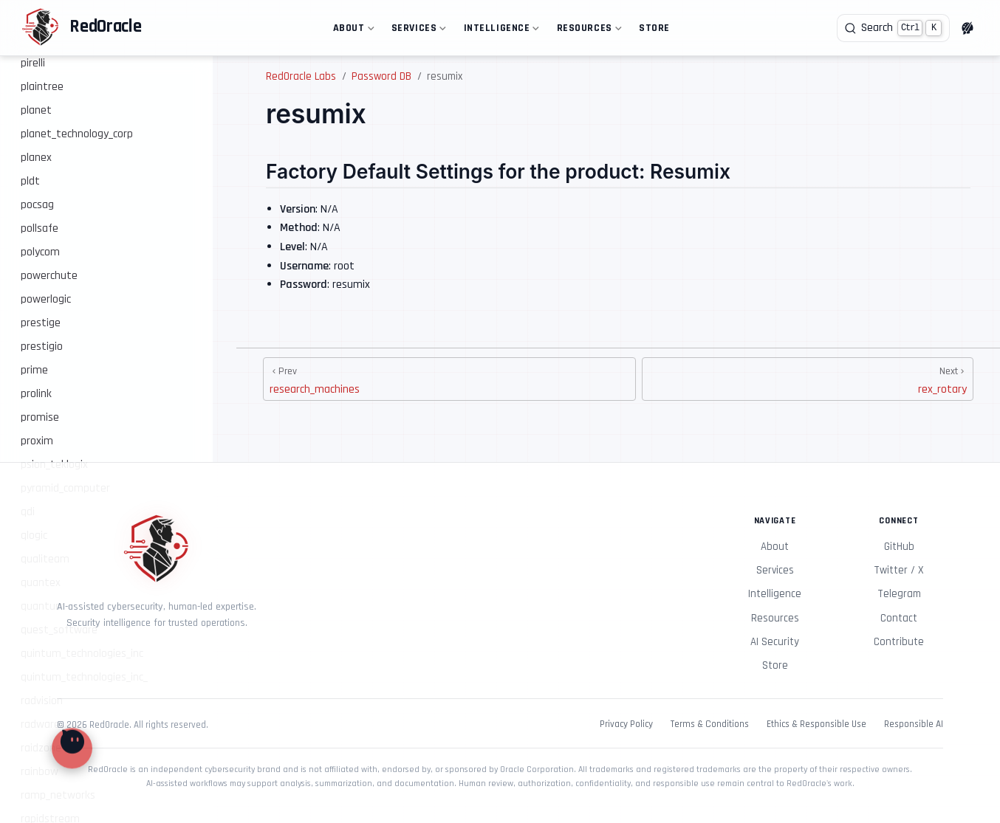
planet (36, 110)
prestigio (42, 346)
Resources (587, 30)
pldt (30, 181)
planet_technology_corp (77, 134)
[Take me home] (81, 28)
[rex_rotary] (807, 379)
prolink (36, 394)
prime (34, 370)
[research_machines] (449, 379)
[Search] (893, 28)
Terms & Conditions (710, 724)
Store (654, 28)
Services (417, 30)
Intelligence (500, 30)
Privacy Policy (626, 724)
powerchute (49, 275)
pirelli (33, 63)
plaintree (42, 86)
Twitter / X (899, 570)
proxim (37, 441)
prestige (41, 323)
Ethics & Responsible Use (816, 724)
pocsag (37, 205)
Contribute (899, 642)
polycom (40, 252)
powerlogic (46, 299)
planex (36, 157)
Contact (898, 618)
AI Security (774, 642)
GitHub (899, 547)
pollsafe (39, 228)
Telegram (899, 594)
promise (40, 417)
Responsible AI (913, 724)
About (352, 30)
